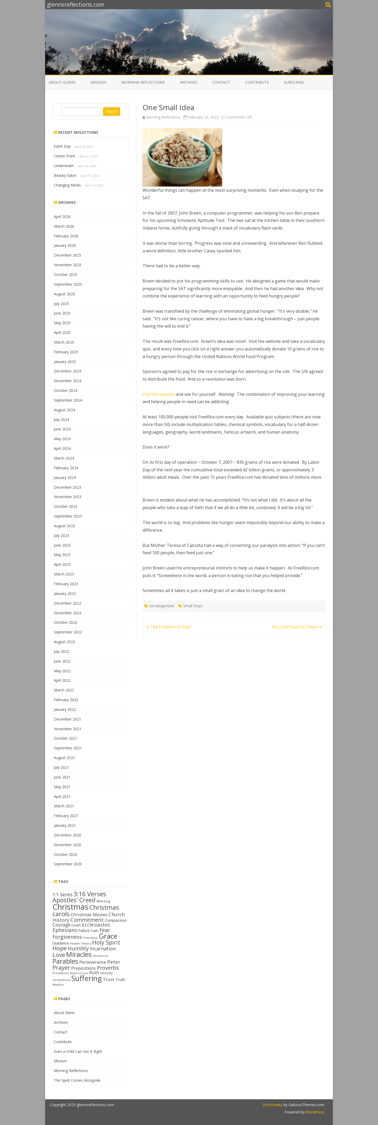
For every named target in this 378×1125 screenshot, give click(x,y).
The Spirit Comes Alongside (77, 1080)
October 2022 (65, 622)
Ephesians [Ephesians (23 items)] (64, 930)
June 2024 (62, 428)
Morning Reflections (143, 82)
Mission (98, 82)
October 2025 (65, 274)
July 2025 (61, 303)
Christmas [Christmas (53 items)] (70, 907)
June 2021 (62, 777)
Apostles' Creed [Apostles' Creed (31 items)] (74, 900)
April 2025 (62, 332)
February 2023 (66, 583)
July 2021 (61, 767)
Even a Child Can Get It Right (78, 1051)
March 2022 (64, 689)
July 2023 (61, 535)
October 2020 (65, 854)
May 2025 (62, 322)
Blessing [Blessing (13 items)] (103, 901)
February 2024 (66, 467)
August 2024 (64, 409)
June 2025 (62, 313)
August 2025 (64, 293)
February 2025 (66, 351)
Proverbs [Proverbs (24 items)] (108, 967)
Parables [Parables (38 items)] (65, 961)
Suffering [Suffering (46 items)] (86, 978)
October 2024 (65, 390)
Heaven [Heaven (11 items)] (75, 943)
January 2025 (65, 361)
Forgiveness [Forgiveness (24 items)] (67, 936)
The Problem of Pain (168, 627)
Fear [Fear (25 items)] (104, 930)
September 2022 (68, 632)
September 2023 (68, 516)
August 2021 (64, 757)
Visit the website (159, 394)
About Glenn (62, 82)
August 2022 (64, 641)
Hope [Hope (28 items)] (59, 948)
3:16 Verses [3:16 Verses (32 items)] (90, 894)
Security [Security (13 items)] (106, 973)
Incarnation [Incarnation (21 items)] (103, 948)
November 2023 (67, 496)
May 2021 (62, 786)
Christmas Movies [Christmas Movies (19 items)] (89, 914)
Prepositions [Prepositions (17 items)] (83, 968)
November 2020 (67, 844)
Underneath (64, 165)
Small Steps (193, 605)
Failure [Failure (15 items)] (84, 930)
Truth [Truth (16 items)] (120, 979)
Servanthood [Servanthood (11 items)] (61, 980)
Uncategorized (161, 605)
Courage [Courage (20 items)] (61, 924)
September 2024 (68, 400)
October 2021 (65, 738)
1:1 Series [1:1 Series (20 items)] (62, 894)
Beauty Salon (65, 175)
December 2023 (67, 487)
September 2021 (68, 747)
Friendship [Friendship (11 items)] (90, 938)
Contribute (257, 82)
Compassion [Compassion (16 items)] (116, 920)
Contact (221, 82)
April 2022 (62, 680)
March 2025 (64, 342)
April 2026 (62, 216)
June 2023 (62, 545)
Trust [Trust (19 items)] (108, 979)
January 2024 (65, 477)
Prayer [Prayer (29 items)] (61, 967)
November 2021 (67, 728)
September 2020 (68, 863)
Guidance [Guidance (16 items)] (60, 943)
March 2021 (64, 805)
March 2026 (64, 226)
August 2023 (64, 525)
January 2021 (65, 825)
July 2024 (61, 419)
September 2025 (68, 284)
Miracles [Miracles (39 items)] (79, 954)
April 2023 (62, 564)
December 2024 (67, 371)
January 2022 (65, 709)
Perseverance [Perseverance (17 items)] (92, 962)
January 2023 (65, 593)
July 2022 (61, 651)
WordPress (314, 1112)
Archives (188, 82)
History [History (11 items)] (86, 943)
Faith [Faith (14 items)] (94, 930)
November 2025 (67, 264)
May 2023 (62, 554)
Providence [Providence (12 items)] (60, 973)
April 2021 (62, 796)
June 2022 (62, 661)
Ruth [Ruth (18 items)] (94, 972)
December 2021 (67, 719)
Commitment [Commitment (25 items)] (87, 919)
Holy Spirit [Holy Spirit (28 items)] (106, 942)
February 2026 (66, 235)
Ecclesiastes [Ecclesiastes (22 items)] (96, 924)
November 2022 (67, 612)
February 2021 (66, 815)
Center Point (64, 155)
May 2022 (62, 670)
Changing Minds (67, 185)
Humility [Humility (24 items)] (78, 948)
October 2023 (65, 506)
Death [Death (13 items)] (76, 925)
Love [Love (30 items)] (58, 955)
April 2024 (62, 448)
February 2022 (66, 699)
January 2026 (65, 245)
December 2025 (67, 255)
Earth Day (62, 146)
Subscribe (294, 82)
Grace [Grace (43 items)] (108, 936)
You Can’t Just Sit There (297, 627)
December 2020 (67, 835)
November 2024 (67, 380)
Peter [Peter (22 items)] (113, 961)
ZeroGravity (272, 1104)
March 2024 (64, 458)
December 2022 (67, 603)
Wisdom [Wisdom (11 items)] (58, 985)
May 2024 (62, 438)
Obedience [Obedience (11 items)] (100, 956)
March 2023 (64, 574)
